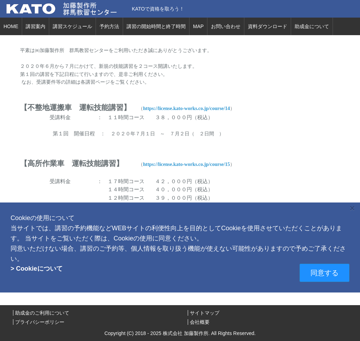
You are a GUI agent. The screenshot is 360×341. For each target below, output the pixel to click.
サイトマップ (204, 313)
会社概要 (200, 322)
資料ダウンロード (267, 26)
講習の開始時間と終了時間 (156, 26)
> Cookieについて (37, 268)
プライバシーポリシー (39, 322)
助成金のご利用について (42, 313)
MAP (198, 26)
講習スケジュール (72, 26)
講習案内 (35, 26)
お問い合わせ (225, 26)
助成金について (312, 26)
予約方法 (109, 26)
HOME (11, 26)
